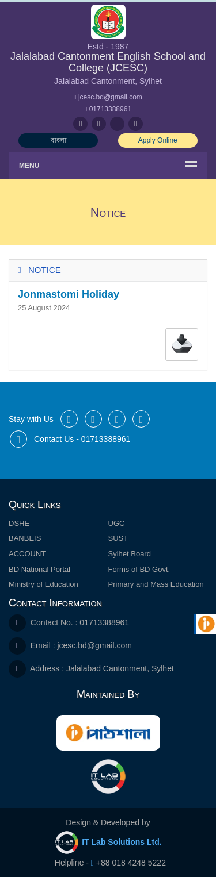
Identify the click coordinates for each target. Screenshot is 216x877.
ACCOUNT (27, 553)
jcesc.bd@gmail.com (94, 645)
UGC (116, 523)
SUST (118, 538)
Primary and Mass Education (156, 584)
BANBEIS (25, 538)
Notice (44, 270)
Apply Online (157, 140)
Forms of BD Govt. (139, 569)
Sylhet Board (129, 553)
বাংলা (58, 140)
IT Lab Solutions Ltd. (108, 842)
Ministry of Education (43, 584)
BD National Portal (39, 569)
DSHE (19, 523)
